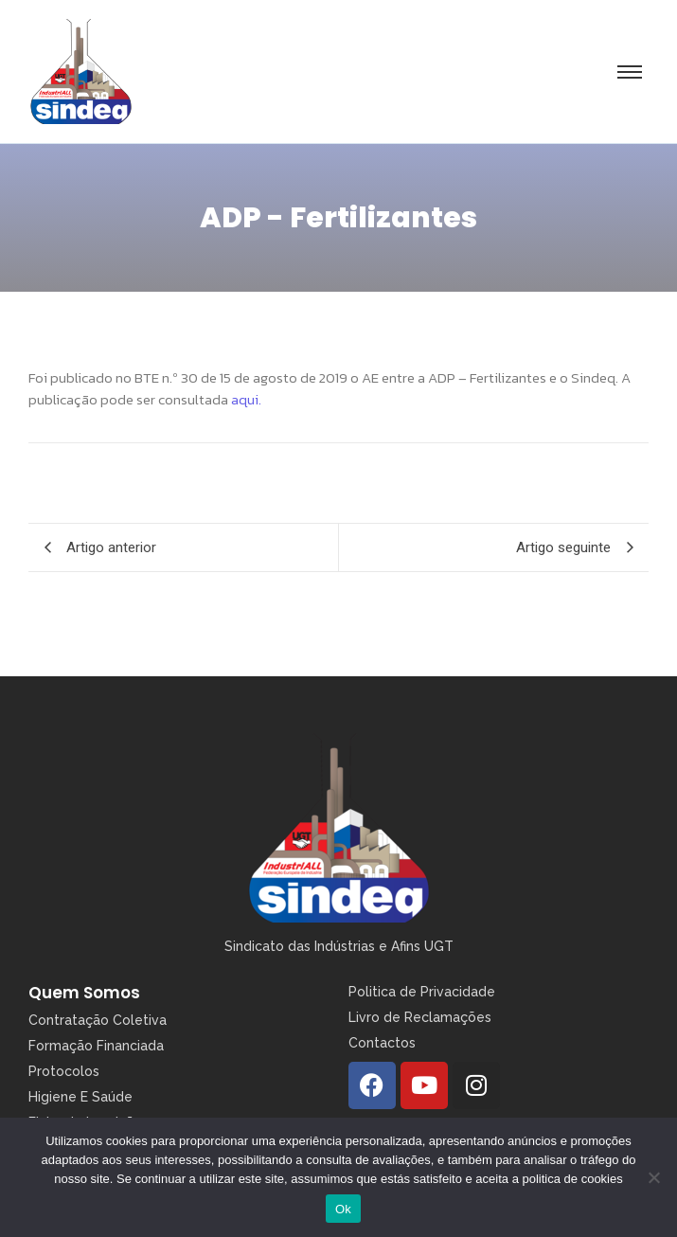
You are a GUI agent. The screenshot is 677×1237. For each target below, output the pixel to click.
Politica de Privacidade (421, 991)
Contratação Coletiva (97, 1020)
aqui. (244, 399)
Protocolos (63, 1071)
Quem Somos (84, 992)
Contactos (382, 1042)
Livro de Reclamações (419, 1017)
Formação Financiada (96, 1045)
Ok (343, 1209)
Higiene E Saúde (80, 1096)
